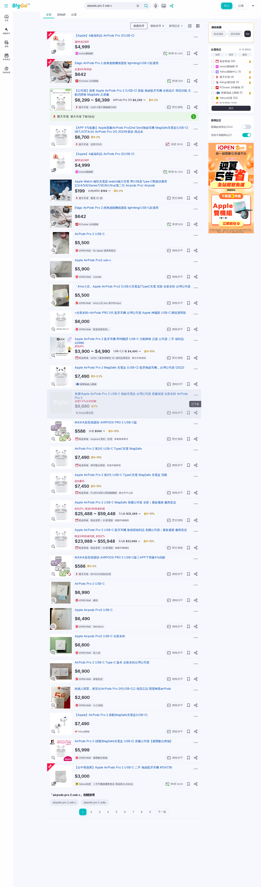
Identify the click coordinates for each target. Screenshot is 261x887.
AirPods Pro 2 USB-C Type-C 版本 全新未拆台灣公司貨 (112, 662)
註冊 (241, 5)
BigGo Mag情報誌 (12, 98)
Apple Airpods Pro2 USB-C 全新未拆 (100, 636)
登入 (226, 5)
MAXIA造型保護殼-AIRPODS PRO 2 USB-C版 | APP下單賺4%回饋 (120, 557)
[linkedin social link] (17, 120)
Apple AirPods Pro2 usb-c (93, 260)
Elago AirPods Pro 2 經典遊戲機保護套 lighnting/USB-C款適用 (116, 63)
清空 (231, 54)
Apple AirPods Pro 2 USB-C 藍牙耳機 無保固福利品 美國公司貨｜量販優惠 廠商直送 (131, 530)
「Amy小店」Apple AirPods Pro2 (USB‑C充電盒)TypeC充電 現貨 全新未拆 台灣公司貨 (132, 286)
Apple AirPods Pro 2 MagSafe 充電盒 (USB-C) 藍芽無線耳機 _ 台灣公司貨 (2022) (129, 367)
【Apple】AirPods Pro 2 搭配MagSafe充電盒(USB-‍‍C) (111, 715)
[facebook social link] (5, 120)
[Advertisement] (124, 843)
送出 (231, 108)
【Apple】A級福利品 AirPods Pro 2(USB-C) (104, 35)
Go (247, 33)
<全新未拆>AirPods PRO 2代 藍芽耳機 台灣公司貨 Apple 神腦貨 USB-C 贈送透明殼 (130, 312)
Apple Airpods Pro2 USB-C (94, 610)
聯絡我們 (17, 103)
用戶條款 (26, 103)
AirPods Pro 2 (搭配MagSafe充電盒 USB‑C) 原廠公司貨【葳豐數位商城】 (124, 741)
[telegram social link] (11, 120)
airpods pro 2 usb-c (64, 802)
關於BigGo (27, 98)
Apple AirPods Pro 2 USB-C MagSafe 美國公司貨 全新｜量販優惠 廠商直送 (125, 502)
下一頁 (162, 811)
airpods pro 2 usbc (95, 802)
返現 (245, 54)
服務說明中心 (9, 108)
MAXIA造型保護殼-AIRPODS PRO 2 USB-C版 (106, 422)
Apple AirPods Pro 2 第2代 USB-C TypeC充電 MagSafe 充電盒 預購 (121, 475)
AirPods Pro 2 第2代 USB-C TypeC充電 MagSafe (108, 448)
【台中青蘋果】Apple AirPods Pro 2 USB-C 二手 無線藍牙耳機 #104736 (123, 767)
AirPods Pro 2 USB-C (90, 234)
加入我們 (7, 103)
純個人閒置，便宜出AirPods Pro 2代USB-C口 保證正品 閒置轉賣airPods (123, 688)
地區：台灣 (13, 114)
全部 (217, 54)
